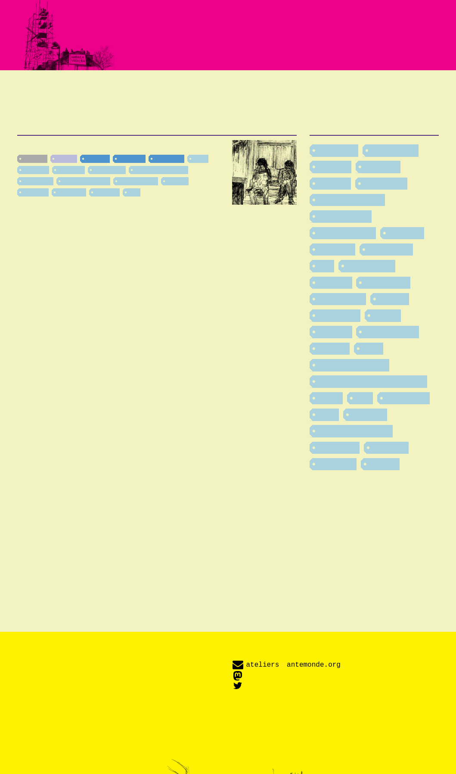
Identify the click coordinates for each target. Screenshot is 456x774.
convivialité (384, 183)
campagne (169, 158)
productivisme (137, 181)
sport (200, 158)
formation (70, 169)
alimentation (393, 150)
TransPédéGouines (160, 169)
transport (35, 192)
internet (393, 298)
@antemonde (267, 685)
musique (334, 331)
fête (134, 192)
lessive (386, 315)
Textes (49, 88)
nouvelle (34, 158)
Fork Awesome (316, 744)
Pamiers (97, 158)
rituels (329, 398)
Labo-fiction (203, 98)
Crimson (261, 744)
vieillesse (35, 169)
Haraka (66, 158)
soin (363, 398)
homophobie (370, 265)
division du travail (85, 181)
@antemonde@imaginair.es (289, 675)
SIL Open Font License (378, 744)
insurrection (386, 282)
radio (371, 348)
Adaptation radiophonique (242, 88)
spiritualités (406, 398)
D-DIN (283, 744)
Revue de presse (374, 88)
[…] (127, 238)
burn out (333, 183)
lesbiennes (37, 181)
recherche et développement (371, 381)
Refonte (48, 147)
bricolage (381, 166)
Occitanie (131, 158)
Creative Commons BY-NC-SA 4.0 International (310, 764)
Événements (121, 88)
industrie (106, 192)
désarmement (344, 216)
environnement (346, 232)
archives (334, 166)
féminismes (109, 169)
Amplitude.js (267, 751)
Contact (280, 98)
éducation (336, 463)
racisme (333, 348)
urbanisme (337, 447)
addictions (71, 192)
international (341, 298)
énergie (177, 181)
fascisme (405, 232)
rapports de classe (352, 364)
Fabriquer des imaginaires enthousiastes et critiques (228, 35)
